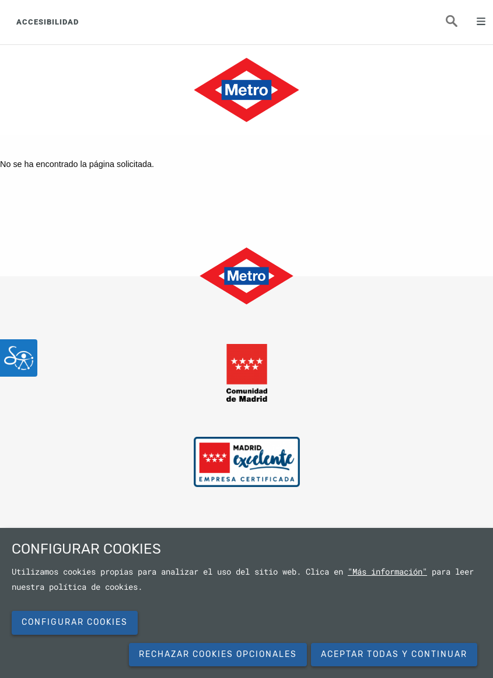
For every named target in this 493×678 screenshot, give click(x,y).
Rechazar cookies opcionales (218, 654)
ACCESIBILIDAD (47, 22)
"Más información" (387, 571)
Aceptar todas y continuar (394, 654)
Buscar (458, 24)
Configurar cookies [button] (75, 622)
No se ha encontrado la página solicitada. (77, 164)
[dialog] (246, 603)
